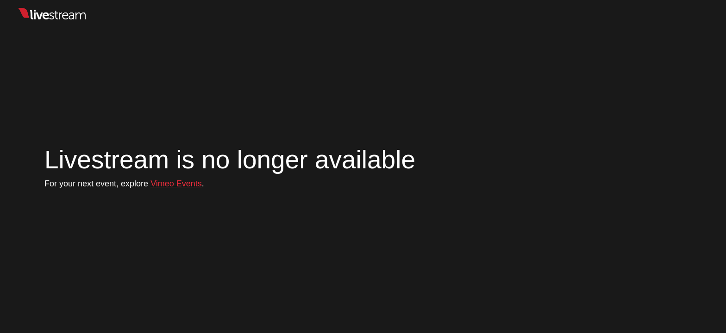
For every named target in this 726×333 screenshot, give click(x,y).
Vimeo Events (176, 183)
